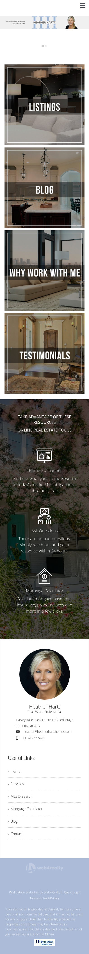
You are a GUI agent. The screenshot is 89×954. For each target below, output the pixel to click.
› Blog (13, 821)
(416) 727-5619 (34, 738)
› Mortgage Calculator (25, 808)
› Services (16, 783)
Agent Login (72, 892)
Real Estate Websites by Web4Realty (34, 892)
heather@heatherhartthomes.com (47, 731)
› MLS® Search (20, 796)
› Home (14, 771)
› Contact (15, 833)
